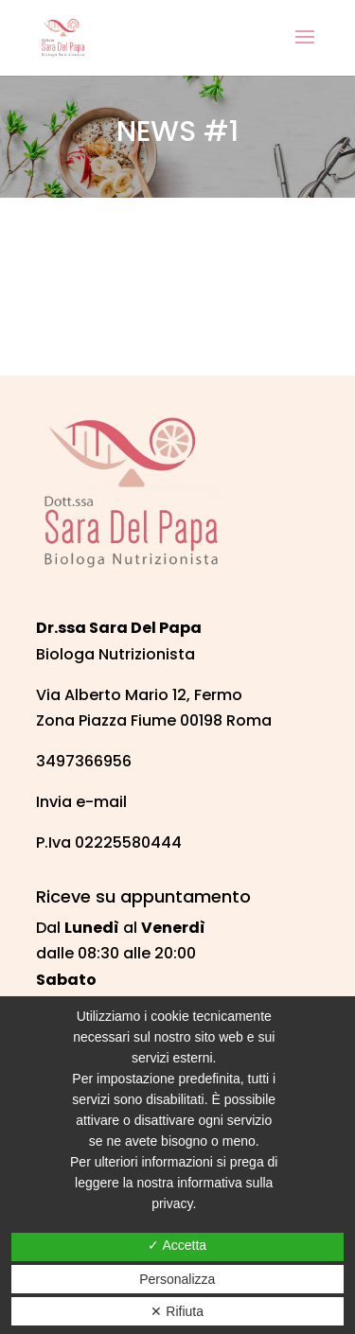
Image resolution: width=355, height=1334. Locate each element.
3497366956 (84, 761)
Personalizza (177, 1279)
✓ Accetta (177, 1245)
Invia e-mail (81, 802)
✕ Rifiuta (177, 1311)
